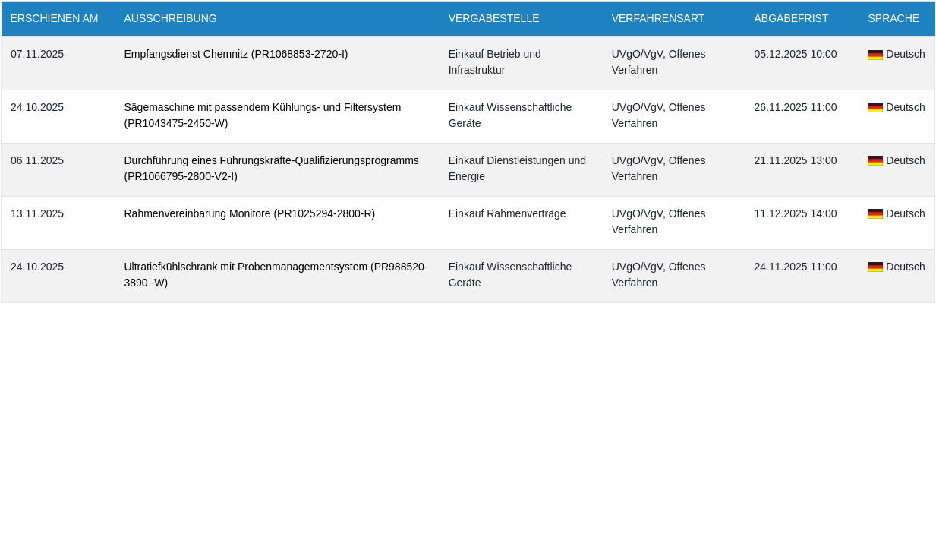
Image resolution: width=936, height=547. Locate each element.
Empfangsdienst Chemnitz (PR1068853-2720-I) (236, 54)
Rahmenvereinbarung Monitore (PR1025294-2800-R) (250, 213)
